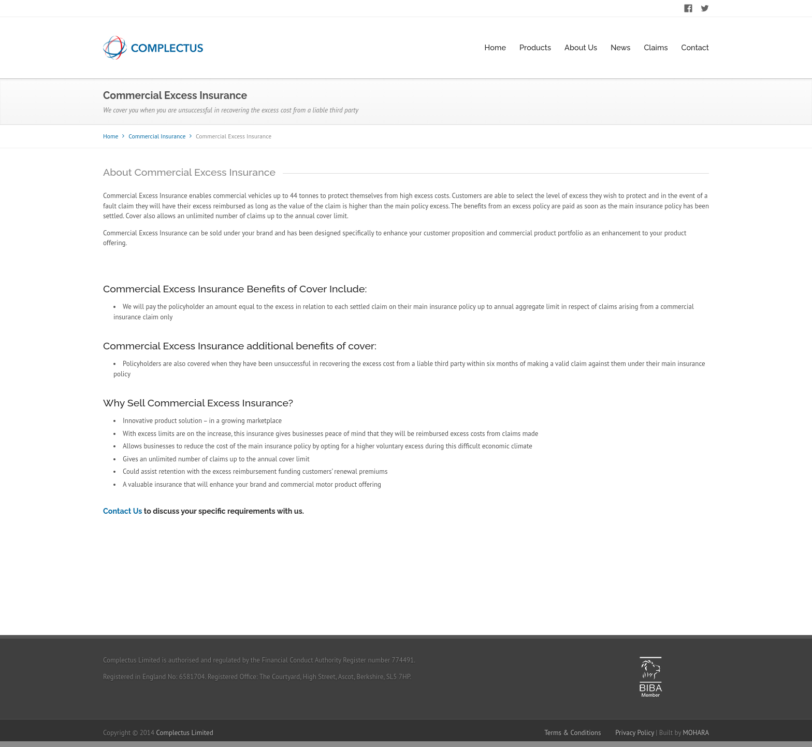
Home (495, 47)
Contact (695, 47)
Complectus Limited (184, 732)
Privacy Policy (634, 732)
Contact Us (122, 511)
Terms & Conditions (572, 732)
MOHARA (696, 732)
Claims (656, 47)
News (620, 47)
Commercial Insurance (156, 136)
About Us (580, 47)
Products (535, 47)
